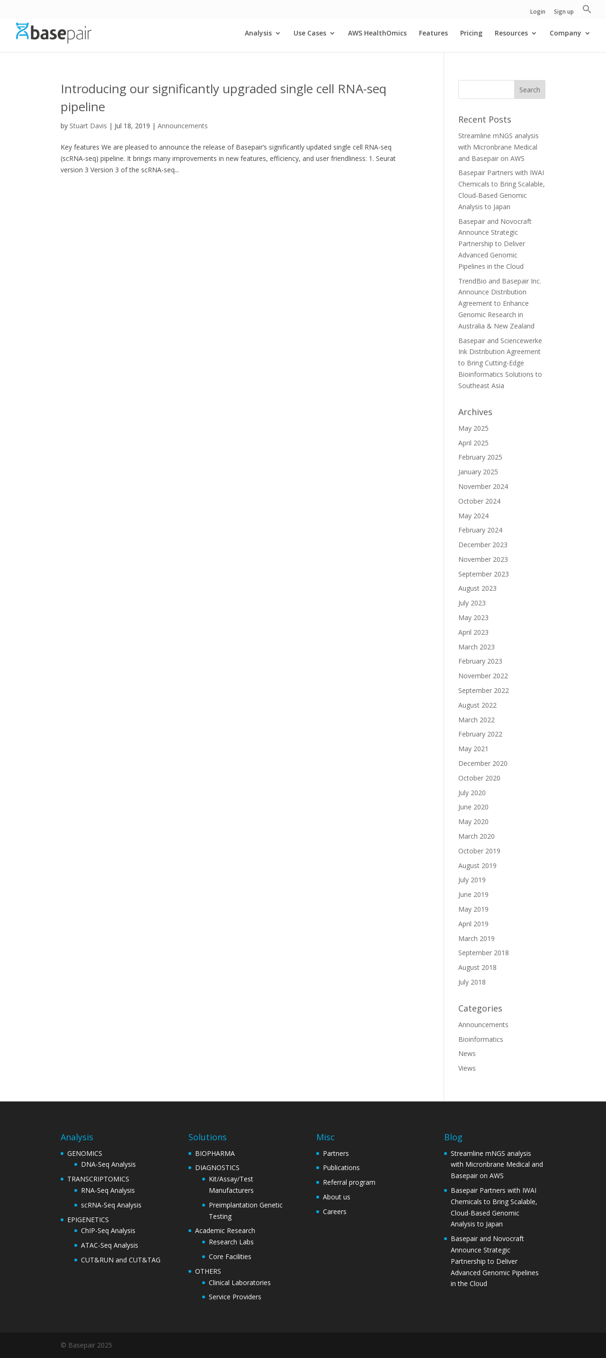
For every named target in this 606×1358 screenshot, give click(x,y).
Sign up (564, 12)
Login (537, 12)
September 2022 (483, 690)
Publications (341, 1167)
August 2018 (477, 967)
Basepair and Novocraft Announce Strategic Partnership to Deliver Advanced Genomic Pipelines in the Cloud (495, 244)
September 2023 (483, 573)
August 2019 (477, 865)
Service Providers (235, 1296)
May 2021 (473, 748)
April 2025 (473, 442)
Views (467, 1068)
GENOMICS (84, 1153)
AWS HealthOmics (377, 33)
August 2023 (477, 588)
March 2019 (476, 938)
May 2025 (473, 428)
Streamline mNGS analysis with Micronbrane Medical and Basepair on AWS (498, 147)
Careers (335, 1211)
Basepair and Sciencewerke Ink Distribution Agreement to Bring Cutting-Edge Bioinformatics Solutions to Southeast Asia (500, 363)
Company (565, 33)
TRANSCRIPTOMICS (98, 1178)
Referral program (349, 1182)
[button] (587, 11)
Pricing (471, 33)
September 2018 (483, 952)
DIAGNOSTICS (217, 1167)
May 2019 (473, 909)
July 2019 (472, 879)
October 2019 (479, 850)
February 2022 (480, 733)
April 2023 (473, 632)
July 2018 (472, 981)
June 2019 (473, 894)
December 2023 (483, 544)
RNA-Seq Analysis (108, 1190)
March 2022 (476, 719)
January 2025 (478, 471)
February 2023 (480, 661)
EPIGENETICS (88, 1219)
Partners (336, 1153)
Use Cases (310, 33)
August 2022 (477, 705)
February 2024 (480, 529)
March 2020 (476, 836)
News (467, 1053)
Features (433, 33)
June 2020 (473, 806)
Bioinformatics (480, 1039)
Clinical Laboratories (240, 1282)
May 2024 (473, 515)
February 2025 (480, 457)
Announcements (183, 125)
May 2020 (473, 821)
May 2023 (473, 617)
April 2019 (473, 923)
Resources (511, 33)
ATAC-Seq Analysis (109, 1245)
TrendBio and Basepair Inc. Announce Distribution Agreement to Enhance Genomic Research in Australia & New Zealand (499, 303)
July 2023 (472, 602)
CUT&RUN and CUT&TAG (120, 1259)
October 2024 (479, 501)
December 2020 (483, 763)
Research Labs (231, 1241)
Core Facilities (230, 1256)
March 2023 (476, 646)
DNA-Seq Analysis (108, 1164)
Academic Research (225, 1230)
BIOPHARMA (215, 1153)
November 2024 (483, 486)
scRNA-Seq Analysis (111, 1204)
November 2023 (483, 559)
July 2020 (472, 792)
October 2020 (479, 777)
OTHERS (208, 1271)
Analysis (258, 33)
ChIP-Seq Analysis (108, 1230)
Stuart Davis (88, 125)
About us (336, 1196)
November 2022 (483, 675)
